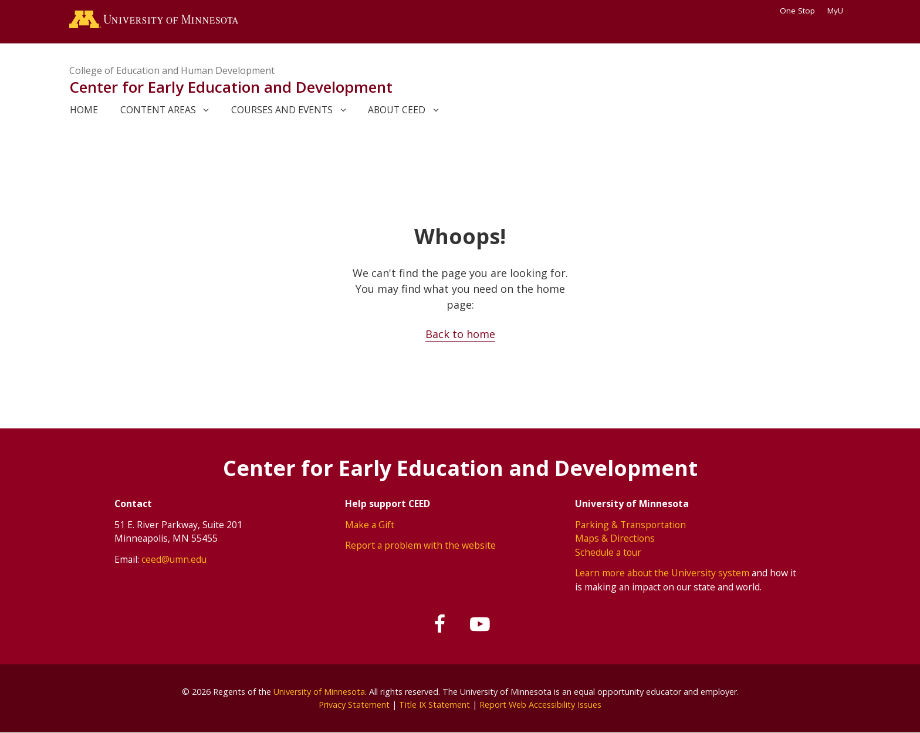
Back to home (460, 334)
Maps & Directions (615, 538)
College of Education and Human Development (172, 70)
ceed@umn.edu (174, 559)
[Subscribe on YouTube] (480, 624)
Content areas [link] (158, 109)
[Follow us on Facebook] (441, 624)
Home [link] (84, 109)
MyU (839, 10)
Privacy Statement (354, 704)
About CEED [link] (396, 109)
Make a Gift (369, 524)
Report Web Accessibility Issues (540, 704)
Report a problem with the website (420, 545)
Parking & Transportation (630, 524)
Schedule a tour (608, 552)
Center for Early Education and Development (231, 86)
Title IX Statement (434, 704)
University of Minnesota (319, 691)
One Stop (797, 10)
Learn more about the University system (662, 572)
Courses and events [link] (282, 109)
